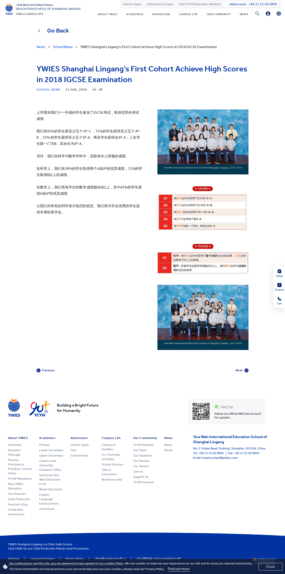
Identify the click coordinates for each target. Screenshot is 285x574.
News (244, 14)
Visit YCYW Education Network (200, 4)
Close (270, 566)
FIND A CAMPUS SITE (29, 14)
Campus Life (188, 14)
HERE (19, 548)
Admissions (161, 14)
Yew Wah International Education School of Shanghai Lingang (48, 6)
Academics (135, 14)
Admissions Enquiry (160, 4)
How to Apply (132, 4)
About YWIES (107, 14)
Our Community (219, 14)
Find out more (179, 569)
